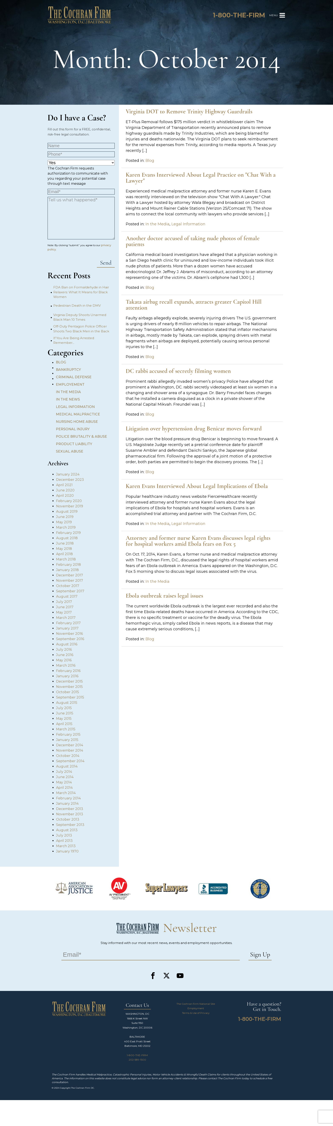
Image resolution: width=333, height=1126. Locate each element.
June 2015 (64, 713)
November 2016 (69, 634)
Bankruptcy (68, 370)
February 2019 (68, 533)
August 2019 (67, 511)
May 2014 (64, 782)
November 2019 (69, 506)
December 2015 (69, 681)
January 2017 (67, 628)
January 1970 (67, 851)
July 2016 (64, 650)
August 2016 (66, 644)
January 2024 (67, 474)
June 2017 (64, 607)
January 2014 (67, 803)
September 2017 (70, 591)
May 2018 (64, 549)
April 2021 (64, 485)
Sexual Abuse (69, 451)
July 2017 (64, 602)
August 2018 (67, 538)
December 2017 (69, 575)
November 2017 (69, 581)
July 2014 (64, 772)
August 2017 (67, 596)
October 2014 (67, 756)
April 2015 (64, 724)
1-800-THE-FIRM (137, 1055)
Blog (61, 362)
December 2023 (70, 480)
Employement (70, 384)
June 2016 (64, 655)
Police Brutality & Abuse (81, 437)
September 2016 (70, 639)
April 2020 (65, 496)
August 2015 (66, 703)
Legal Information (75, 407)
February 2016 (68, 671)
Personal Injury (73, 429)
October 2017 (67, 586)
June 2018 (65, 543)
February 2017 (68, 623)
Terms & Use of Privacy (196, 1013)
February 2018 (68, 565)
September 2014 (70, 761)
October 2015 (67, 692)
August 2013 (67, 830)
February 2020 (69, 501)
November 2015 (69, 687)
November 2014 (69, 750)
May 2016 (64, 660)
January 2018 (67, 570)
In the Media (68, 392)
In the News (68, 399)
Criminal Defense (74, 377)
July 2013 (64, 835)
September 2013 (70, 825)
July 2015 (64, 708)
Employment (196, 1008)
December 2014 (69, 745)
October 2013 (67, 819)
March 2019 (66, 527)
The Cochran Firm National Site (195, 1003)
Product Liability (74, 444)
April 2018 (64, 554)
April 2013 (64, 841)
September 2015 (70, 697)
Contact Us (137, 1005)
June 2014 (64, 777)
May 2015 (64, 719)
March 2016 (65, 665)
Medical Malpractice (78, 414)
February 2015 (68, 734)
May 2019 (64, 522)
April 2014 (64, 788)
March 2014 (66, 793)
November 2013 (69, 814)
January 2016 (67, 676)
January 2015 (67, 740)
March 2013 (66, 846)
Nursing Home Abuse (77, 422)
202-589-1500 (137, 1059)
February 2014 (68, 798)
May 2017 (64, 612)
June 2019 (64, 517)
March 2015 (65, 729)
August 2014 (67, 766)
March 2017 (66, 618)
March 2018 (66, 559)
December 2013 (69, 809)
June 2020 (65, 490)
